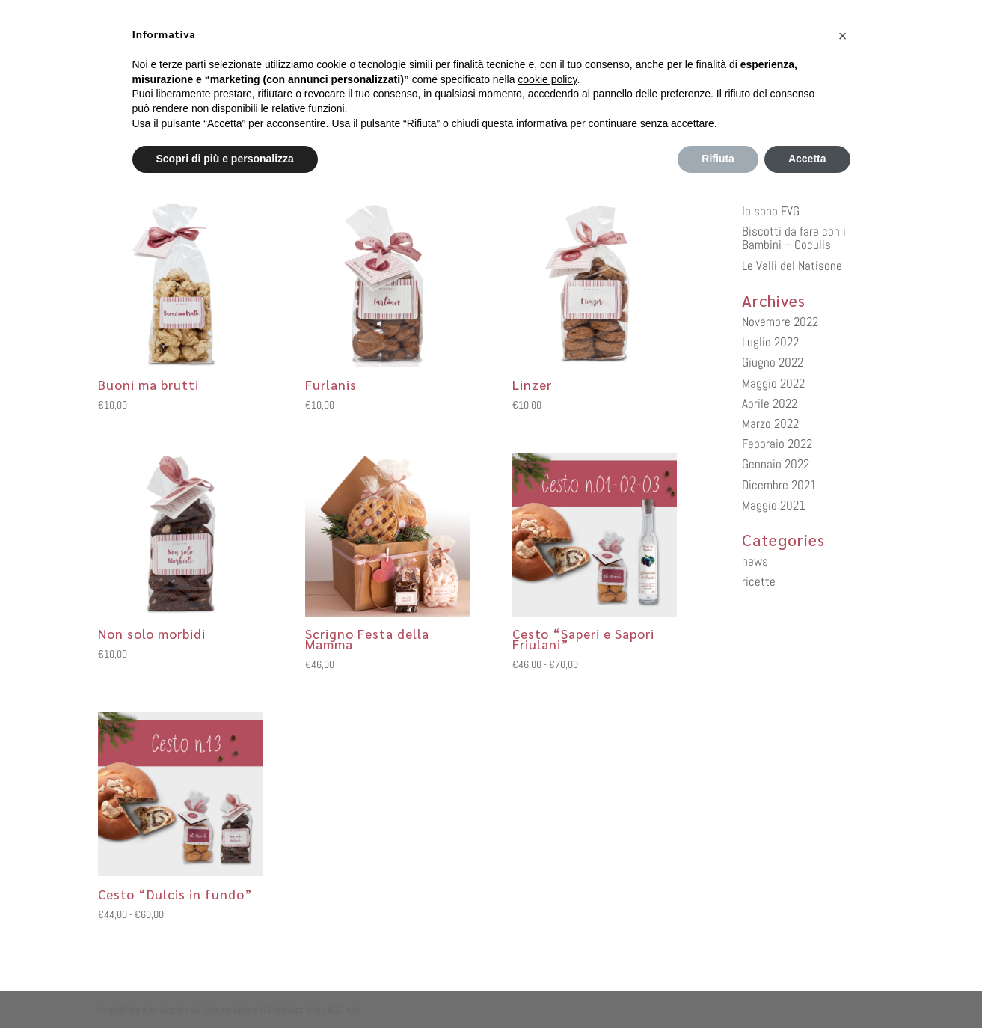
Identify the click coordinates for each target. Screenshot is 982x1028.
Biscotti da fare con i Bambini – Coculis (794, 238)
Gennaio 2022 (775, 464)
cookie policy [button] (547, 79)
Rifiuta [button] (718, 159)
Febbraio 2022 (777, 443)
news (755, 561)
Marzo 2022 (770, 423)
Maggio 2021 (773, 505)
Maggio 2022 (773, 383)
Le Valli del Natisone (792, 265)
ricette (759, 581)
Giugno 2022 (772, 362)
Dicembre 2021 (779, 485)
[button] (843, 36)
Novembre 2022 (780, 321)
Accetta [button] (807, 159)
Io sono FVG (771, 211)
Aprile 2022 (769, 403)
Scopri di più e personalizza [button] (225, 159)
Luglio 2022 (770, 342)
